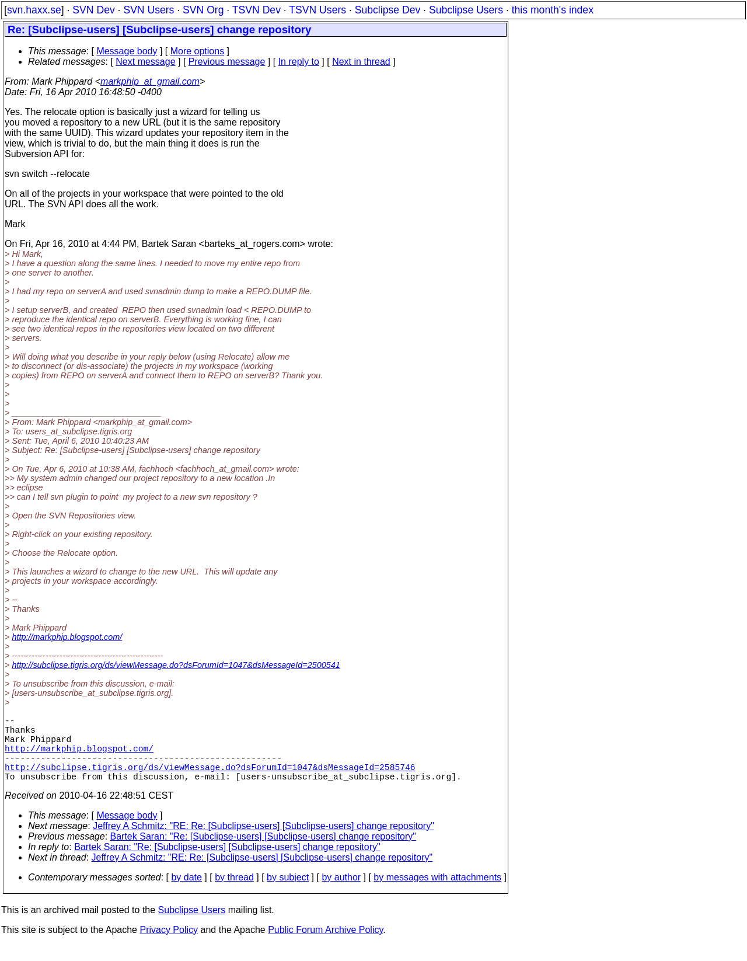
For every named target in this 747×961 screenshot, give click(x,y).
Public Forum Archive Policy (325, 946)
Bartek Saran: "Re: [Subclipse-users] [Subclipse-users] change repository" (263, 853)
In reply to (298, 62)
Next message (145, 62)
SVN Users (148, 10)
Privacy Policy (168, 946)
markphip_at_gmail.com (150, 81)
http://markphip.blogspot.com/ (67, 637)
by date (186, 894)
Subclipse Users (466, 10)
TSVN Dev (256, 10)
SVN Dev (93, 10)
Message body (126, 51)
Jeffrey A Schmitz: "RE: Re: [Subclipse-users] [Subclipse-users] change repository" (263, 842)
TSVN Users (317, 10)
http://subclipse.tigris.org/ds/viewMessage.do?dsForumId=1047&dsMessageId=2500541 (176, 665)
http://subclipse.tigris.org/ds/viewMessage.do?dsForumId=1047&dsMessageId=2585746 (210, 780)
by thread (234, 894)
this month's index (553, 10)
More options (197, 51)
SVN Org (203, 10)
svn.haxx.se (34, 10)
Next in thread (361, 62)
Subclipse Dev (387, 10)
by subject (288, 894)
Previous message (227, 62)
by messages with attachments (437, 894)
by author (341, 894)
